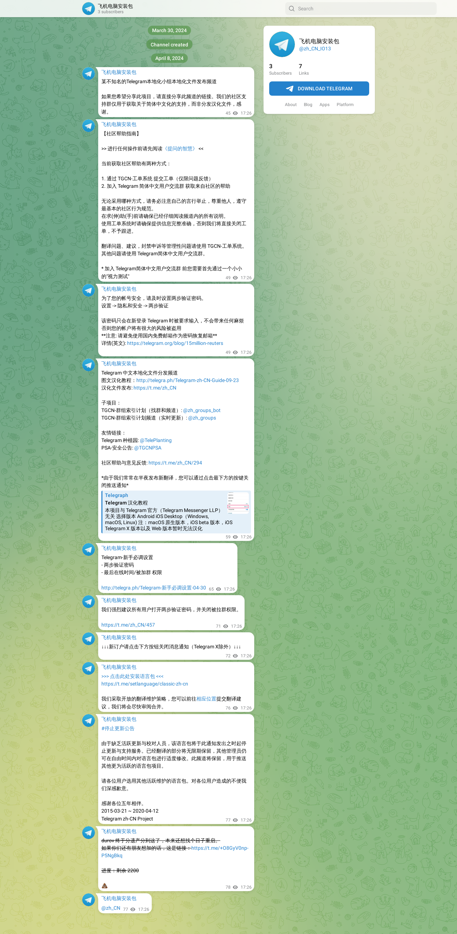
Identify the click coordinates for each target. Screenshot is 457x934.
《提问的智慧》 (179, 148)
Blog (308, 104)
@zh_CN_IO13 (315, 48)
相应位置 (206, 699)
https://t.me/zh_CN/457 (128, 625)
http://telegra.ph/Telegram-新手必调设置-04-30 (153, 588)
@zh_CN (110, 908)
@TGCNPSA (147, 448)
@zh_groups (202, 418)
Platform (345, 104)
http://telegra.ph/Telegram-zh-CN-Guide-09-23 (187, 380)
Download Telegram (319, 89)
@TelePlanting (156, 440)
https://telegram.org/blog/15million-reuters (175, 343)
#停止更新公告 (118, 728)
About (291, 104)
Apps (325, 104)
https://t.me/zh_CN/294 (175, 463)
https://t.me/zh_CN (155, 388)
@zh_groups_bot (202, 410)
